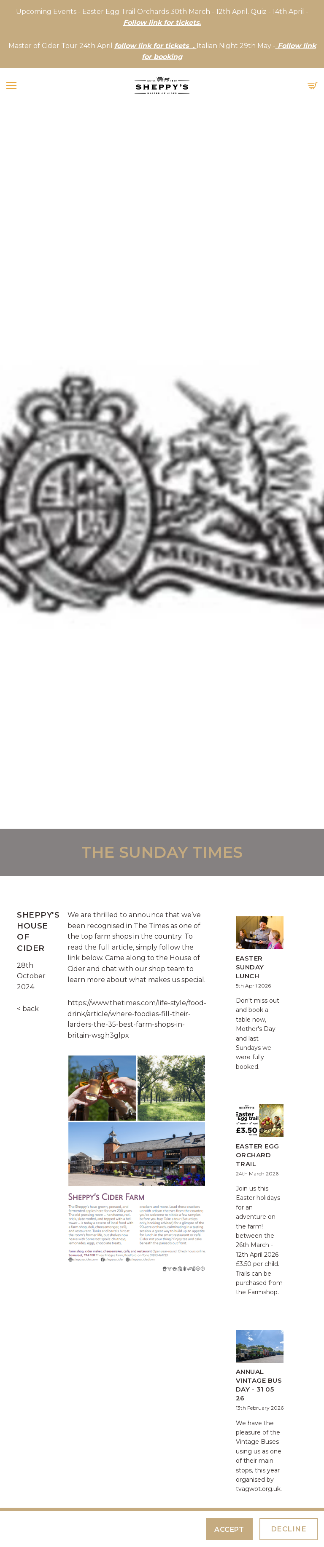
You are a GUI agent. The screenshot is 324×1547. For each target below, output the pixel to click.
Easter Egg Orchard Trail (257, 1155)
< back (28, 1009)
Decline (289, 1529)
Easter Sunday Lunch (250, 967)
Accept (229, 1529)
